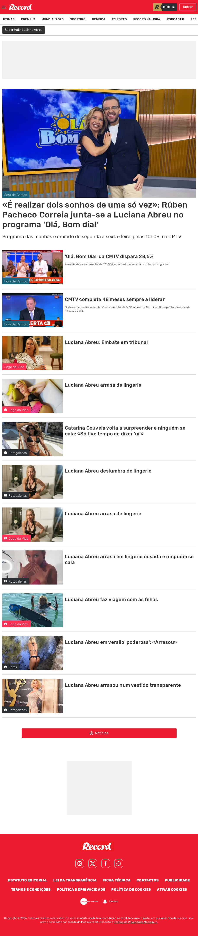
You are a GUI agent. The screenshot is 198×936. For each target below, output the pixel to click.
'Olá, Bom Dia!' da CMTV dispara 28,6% (109, 256)
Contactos (148, 880)
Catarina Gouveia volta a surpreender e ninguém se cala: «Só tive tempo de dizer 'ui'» (125, 431)
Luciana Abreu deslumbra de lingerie (108, 471)
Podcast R (175, 19)
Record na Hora (146, 19)
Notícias (99, 733)
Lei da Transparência (75, 880)
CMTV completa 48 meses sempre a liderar (115, 299)
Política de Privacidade (81, 889)
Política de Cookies (131, 889)
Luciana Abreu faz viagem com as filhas (111, 599)
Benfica (98, 19)
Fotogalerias (15, 453)
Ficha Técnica (116, 880)
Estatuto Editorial (27, 880)
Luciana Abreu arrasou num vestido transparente (123, 685)
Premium (28, 19)
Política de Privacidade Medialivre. (136, 921)
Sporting (77, 19)
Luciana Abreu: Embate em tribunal (106, 342)
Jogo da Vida (14, 367)
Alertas (113, 901)
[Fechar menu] (4, 7)
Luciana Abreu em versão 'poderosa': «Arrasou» (121, 642)
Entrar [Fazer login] (188, 7)
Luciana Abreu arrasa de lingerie (103, 385)
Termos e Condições (31, 889)
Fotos (10, 667)
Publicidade (177, 880)
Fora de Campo (15, 195)
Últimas (8, 19)
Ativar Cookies (172, 889)
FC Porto (119, 19)
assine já (169, 7)
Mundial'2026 (53, 19)
